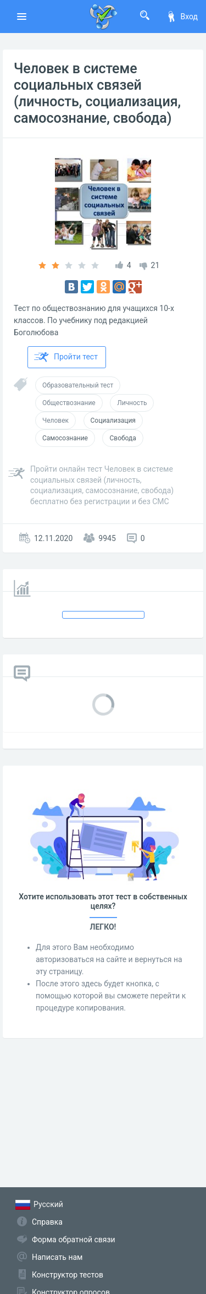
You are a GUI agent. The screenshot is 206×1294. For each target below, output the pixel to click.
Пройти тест (66, 357)
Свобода (122, 438)
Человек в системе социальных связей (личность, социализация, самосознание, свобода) (97, 93)
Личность (132, 403)
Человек (55, 420)
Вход (182, 16)
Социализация (113, 420)
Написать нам (57, 1257)
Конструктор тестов (67, 1274)
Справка (47, 1221)
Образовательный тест (77, 385)
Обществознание (69, 403)
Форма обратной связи (73, 1239)
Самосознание (65, 438)
